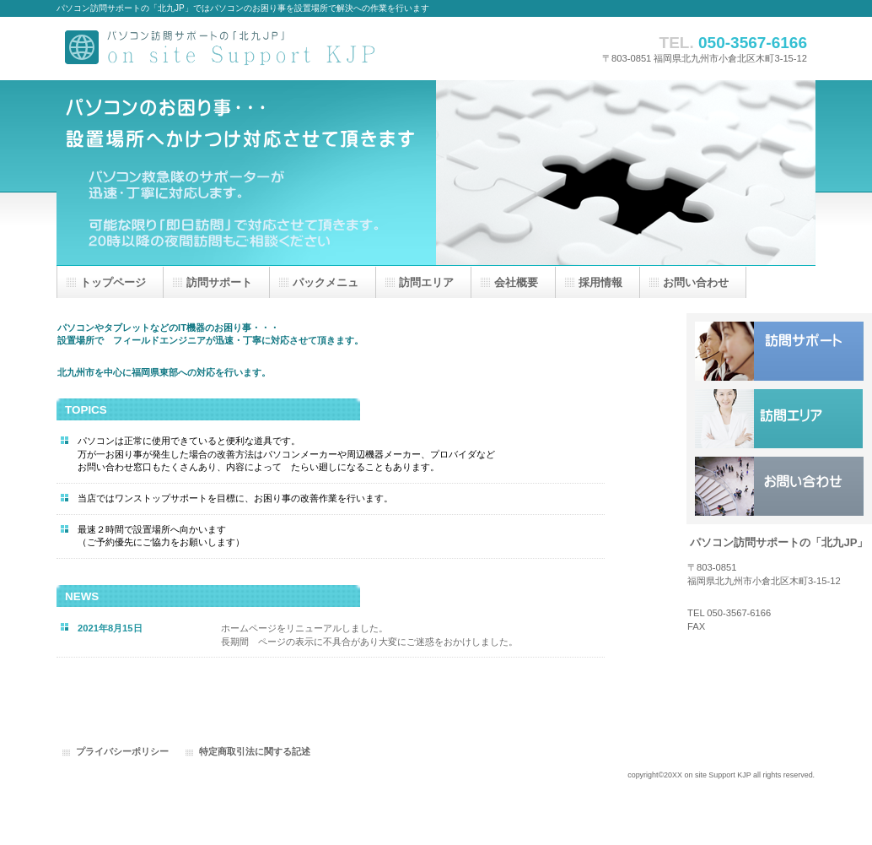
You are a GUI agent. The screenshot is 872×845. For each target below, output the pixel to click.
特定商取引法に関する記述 (254, 751)
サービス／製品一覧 (779, 351)
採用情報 (779, 418)
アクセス (779, 486)
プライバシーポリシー (122, 751)
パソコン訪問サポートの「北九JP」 (225, 48)
